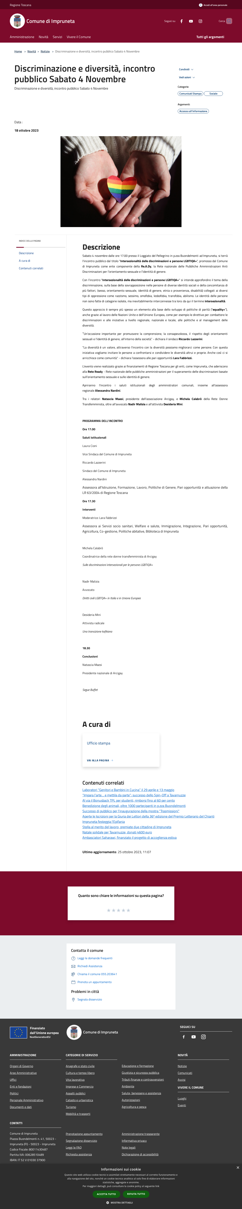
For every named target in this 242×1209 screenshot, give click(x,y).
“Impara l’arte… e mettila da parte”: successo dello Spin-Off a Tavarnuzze (134, 795)
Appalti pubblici (75, 1093)
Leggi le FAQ (74, 1147)
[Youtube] (184, 20)
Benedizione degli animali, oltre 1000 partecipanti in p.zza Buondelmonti (134, 805)
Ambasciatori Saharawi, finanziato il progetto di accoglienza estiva (129, 837)
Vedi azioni (187, 77)
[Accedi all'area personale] (213, 5)
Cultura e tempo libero (80, 1073)
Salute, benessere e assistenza (141, 1093)
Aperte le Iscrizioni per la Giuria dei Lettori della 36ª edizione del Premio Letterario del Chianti (148, 816)
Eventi (182, 1105)
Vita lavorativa (75, 1079)
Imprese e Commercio (79, 1086)
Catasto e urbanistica (79, 1100)
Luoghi (182, 1098)
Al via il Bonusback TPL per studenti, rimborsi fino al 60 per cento (128, 800)
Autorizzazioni (131, 1100)
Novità (31, 51)
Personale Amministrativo (26, 1100)
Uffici (13, 1079)
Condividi (187, 69)
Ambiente (128, 1086)
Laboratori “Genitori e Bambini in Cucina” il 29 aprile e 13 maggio (128, 789)
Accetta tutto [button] (106, 1194)
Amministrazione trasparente (141, 1134)
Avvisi (181, 1079)
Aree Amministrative (23, 1073)
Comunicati (185, 1073)
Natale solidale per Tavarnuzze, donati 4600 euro (117, 832)
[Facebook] (175, 20)
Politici (14, 1093)
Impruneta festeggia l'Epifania (103, 821)
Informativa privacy (134, 1140)
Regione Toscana (20, 5)
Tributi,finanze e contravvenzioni (143, 1079)
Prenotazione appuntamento (84, 1134)
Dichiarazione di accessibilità (140, 1154)
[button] (121, 1202)
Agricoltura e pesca (134, 1106)
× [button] (237, 1167)
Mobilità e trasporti (78, 1113)
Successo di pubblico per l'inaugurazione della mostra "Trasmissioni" (130, 811)
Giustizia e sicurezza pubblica (140, 1072)
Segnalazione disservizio (81, 1140)
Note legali (129, 1147)
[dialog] (121, 1186)
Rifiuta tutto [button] (136, 1194)
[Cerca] (227, 21)
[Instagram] (194, 20)
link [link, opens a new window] (157, 1186)
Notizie (45, 51)
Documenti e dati (21, 1107)
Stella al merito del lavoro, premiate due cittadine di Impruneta (126, 826)
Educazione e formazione (138, 1066)
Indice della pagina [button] (30, 241)
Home (18, 51)
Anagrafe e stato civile (80, 1066)
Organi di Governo (21, 1066)
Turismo (71, 1107)
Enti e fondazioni (20, 1086)
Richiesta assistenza (79, 1154)
